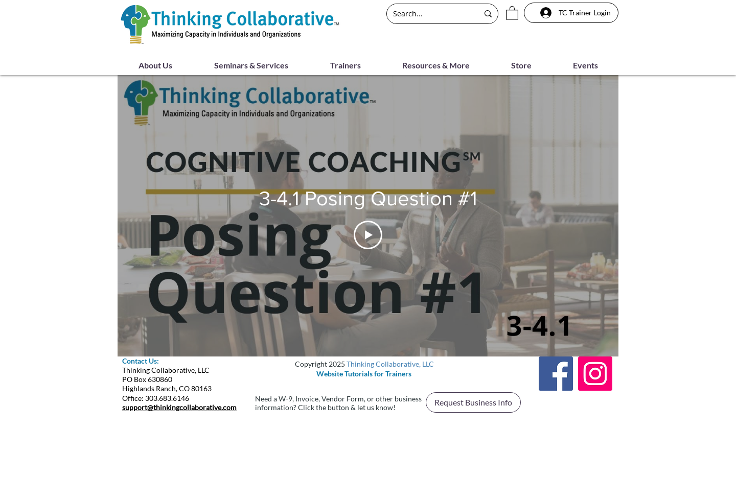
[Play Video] (368, 234)
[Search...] (428, 13)
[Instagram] (595, 373)
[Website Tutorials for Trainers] (363, 373)
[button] (512, 12)
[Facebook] (556, 373)
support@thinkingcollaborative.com (179, 407)
